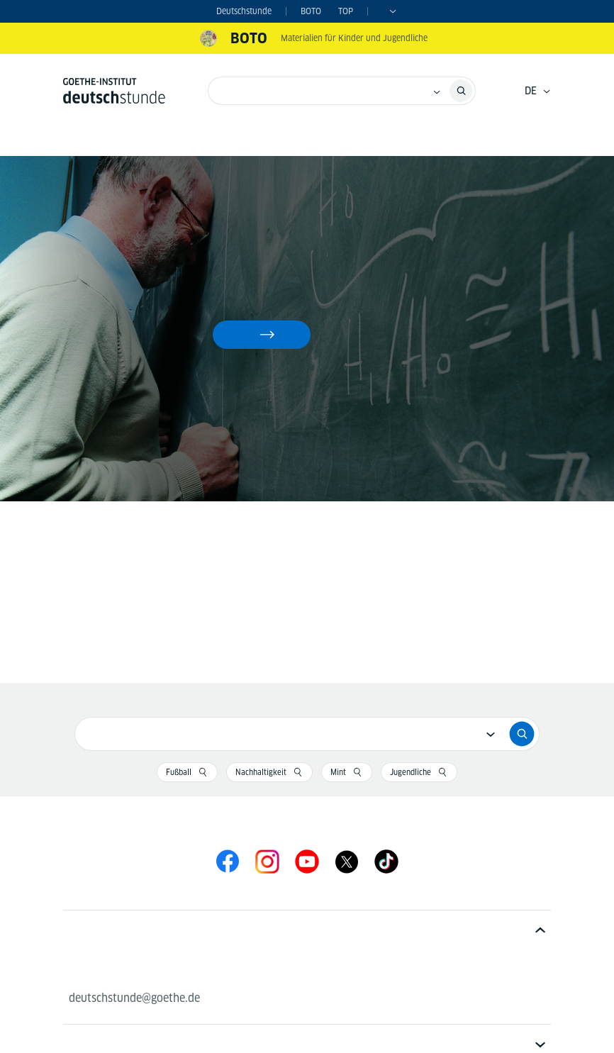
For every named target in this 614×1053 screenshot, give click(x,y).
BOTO (311, 11)
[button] (307, 928)
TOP (345, 11)
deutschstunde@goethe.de (134, 998)
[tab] (307, 928)
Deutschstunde (244, 11)
